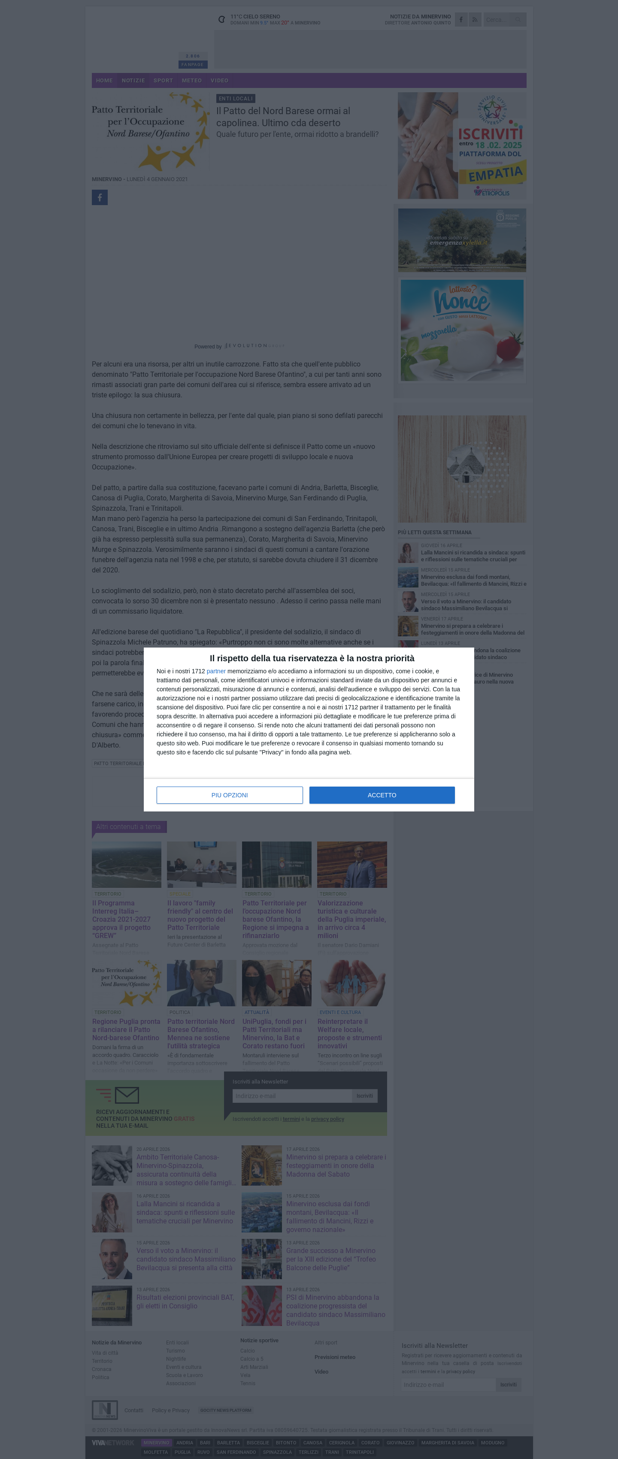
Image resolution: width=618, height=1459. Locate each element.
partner (216, 671)
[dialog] (309, 729)
